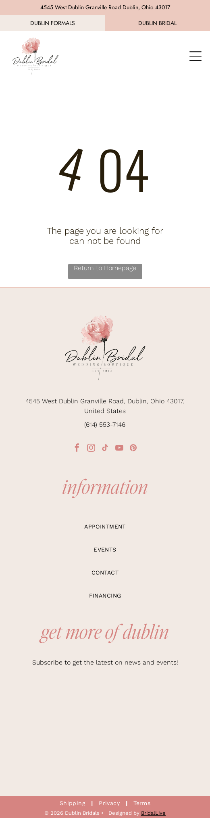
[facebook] (77, 449)
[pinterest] (133, 449)
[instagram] (91, 449)
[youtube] (119, 449)
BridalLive (153, 813)
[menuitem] (105, 526)
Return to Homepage (105, 268)
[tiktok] (105, 449)
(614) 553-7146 (104, 424)
